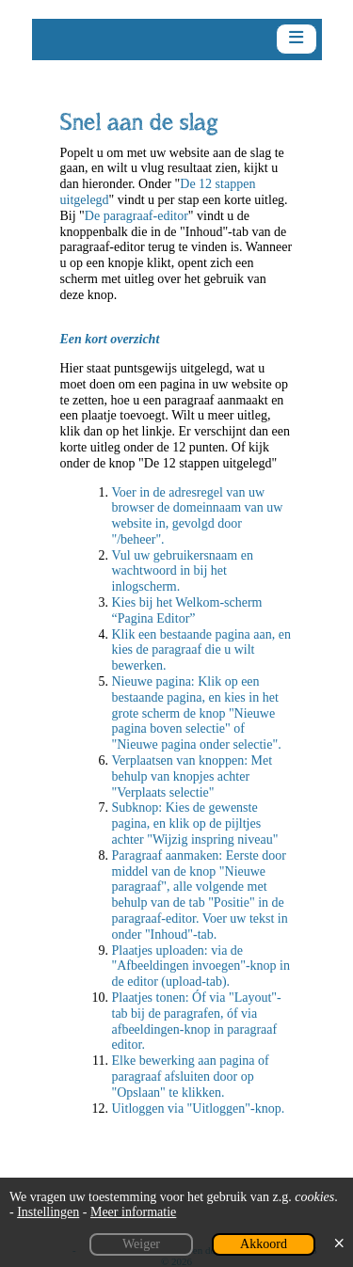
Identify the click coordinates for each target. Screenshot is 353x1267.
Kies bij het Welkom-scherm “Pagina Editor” (187, 610)
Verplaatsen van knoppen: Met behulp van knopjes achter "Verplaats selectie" (192, 776)
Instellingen (48, 1212)
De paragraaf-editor (136, 216)
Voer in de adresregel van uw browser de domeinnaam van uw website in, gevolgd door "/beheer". (197, 515)
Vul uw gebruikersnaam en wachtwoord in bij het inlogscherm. (182, 571)
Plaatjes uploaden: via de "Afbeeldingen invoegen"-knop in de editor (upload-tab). (201, 966)
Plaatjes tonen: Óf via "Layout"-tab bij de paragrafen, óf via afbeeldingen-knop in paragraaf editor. (196, 1021)
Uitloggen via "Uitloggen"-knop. (198, 1108)
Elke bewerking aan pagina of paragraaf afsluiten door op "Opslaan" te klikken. (190, 1076)
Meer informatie (133, 1212)
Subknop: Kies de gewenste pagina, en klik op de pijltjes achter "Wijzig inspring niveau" (195, 823)
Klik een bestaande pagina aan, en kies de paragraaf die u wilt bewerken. (201, 650)
